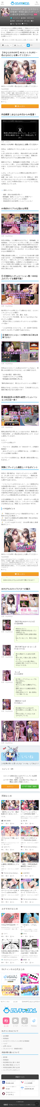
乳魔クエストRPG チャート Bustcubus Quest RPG (29, 840)
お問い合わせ (7, 1046)
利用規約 (6, 1038)
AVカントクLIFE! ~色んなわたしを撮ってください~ (19, 40)
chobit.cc (8, 142)
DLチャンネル (20, 3)
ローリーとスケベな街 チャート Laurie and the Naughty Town (10, 892)
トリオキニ (13, 1093)
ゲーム (25, 23)
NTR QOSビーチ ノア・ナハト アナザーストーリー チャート (30, 892)
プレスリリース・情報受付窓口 (13, 1048)
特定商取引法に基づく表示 (11, 1062)
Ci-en (13, 1088)
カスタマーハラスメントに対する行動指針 (16, 1041)
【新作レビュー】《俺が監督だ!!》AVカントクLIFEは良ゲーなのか (10, 814)
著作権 (5, 1057)
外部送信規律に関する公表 (11, 1067)
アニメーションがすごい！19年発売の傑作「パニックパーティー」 (29, 814)
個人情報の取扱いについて (11, 1065)
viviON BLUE (31, 1088)
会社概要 (6, 1036)
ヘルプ (5, 1043)
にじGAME (31, 1082)
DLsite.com (13, 1082)
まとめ (15, 1001)
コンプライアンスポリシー (11, 1070)
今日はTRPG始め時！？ (9, 925)
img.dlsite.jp (8, 236)
